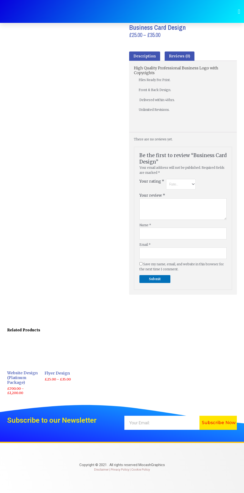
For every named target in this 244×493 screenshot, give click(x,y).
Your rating (151, 181)
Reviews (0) (179, 56)
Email (145, 245)
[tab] (144, 56)
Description (144, 56)
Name (145, 225)
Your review (152, 195)
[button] (239, 11)
